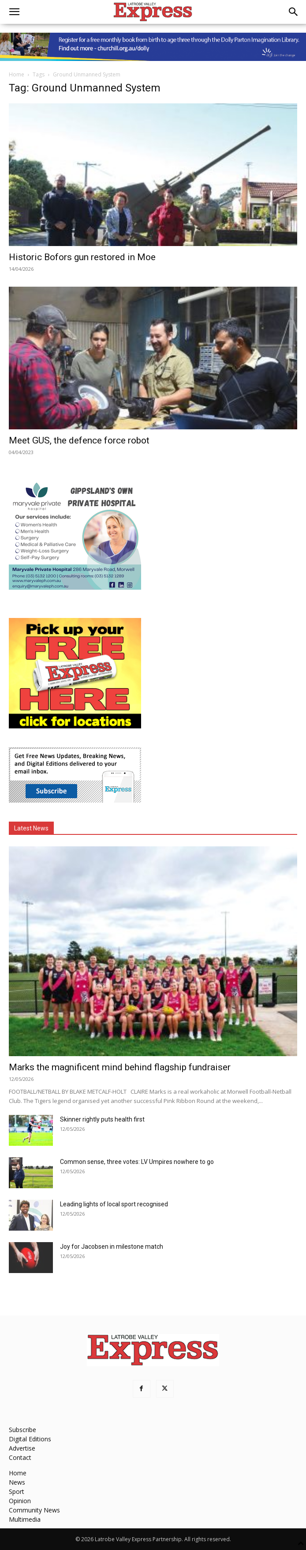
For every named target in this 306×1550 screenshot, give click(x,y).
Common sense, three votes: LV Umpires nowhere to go (137, 1161)
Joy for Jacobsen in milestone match (111, 1246)
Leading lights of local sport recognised (114, 1204)
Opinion (20, 1501)
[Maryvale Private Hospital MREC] (75, 587)
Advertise (22, 1448)
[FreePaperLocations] (75, 726)
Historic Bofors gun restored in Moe (82, 257)
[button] (14, 12)
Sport (16, 1491)
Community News (34, 1510)
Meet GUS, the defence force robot (79, 440)
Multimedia (25, 1519)
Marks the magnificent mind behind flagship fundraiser (120, 1067)
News (17, 1482)
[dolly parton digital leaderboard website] (153, 47)
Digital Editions (30, 1439)
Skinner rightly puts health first (102, 1119)
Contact (20, 1457)
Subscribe (22, 1429)
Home (16, 74)
